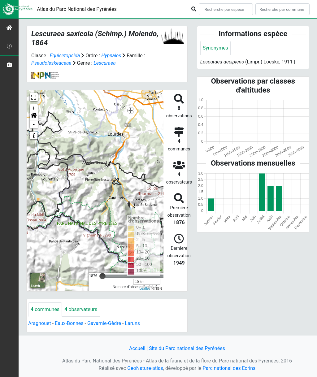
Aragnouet (39, 323)
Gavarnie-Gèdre (104, 323)
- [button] (34, 124)
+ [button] (34, 108)
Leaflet (144, 288)
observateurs (80, 309)
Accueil (137, 348)
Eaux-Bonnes (69, 323)
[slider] (102, 276)
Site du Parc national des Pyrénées (187, 348)
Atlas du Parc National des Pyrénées (77, 9)
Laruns (132, 323)
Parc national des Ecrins (228, 368)
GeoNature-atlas (145, 368)
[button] (34, 116)
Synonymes (215, 48)
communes (45, 309)
